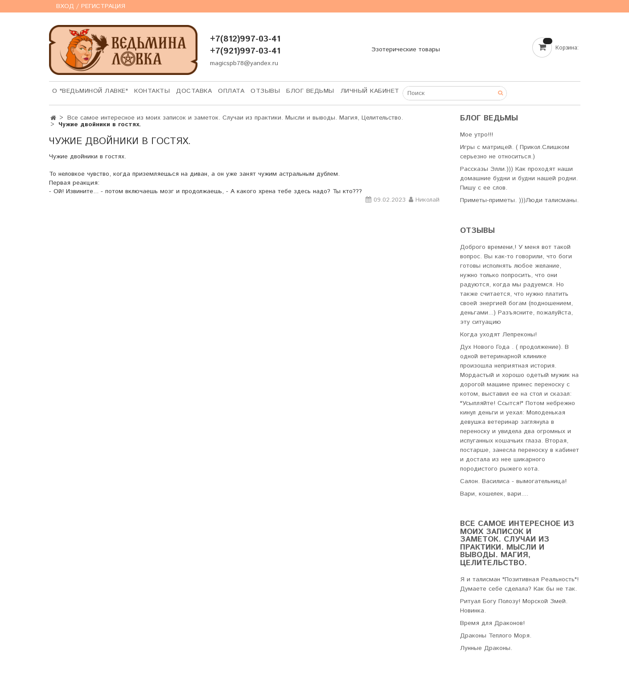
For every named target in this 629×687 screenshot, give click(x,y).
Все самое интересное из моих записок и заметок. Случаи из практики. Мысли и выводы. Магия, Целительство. (235, 117)
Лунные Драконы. (486, 648)
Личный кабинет (370, 91)
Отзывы (265, 91)
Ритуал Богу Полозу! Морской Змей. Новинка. (513, 606)
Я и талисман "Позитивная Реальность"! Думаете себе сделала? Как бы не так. (519, 584)
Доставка (194, 91)
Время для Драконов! (492, 623)
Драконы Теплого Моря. (495, 635)
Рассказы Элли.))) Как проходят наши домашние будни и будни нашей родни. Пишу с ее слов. (519, 178)
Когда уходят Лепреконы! (498, 334)
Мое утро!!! (476, 134)
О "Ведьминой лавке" (90, 91)
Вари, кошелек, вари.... (494, 493)
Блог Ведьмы (310, 91)
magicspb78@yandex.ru (244, 63)
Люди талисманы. (552, 200)
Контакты (152, 91)
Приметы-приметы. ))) (493, 200)
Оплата (231, 91)
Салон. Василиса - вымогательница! (513, 481)
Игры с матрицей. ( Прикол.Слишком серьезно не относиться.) (514, 152)
